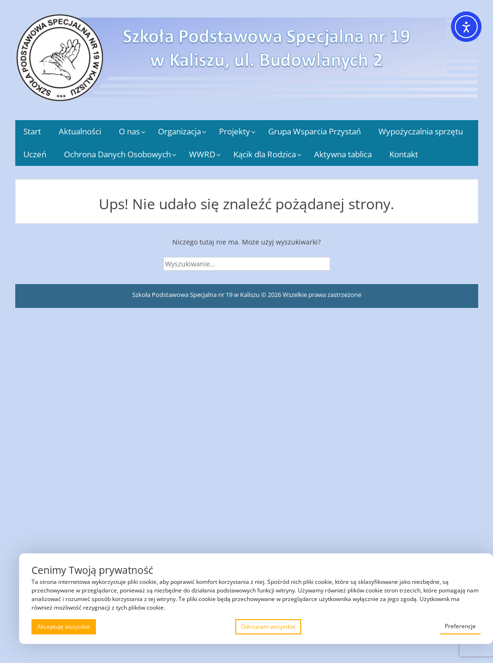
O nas (129, 131)
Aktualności (80, 131)
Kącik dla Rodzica (264, 154)
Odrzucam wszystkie (268, 626)
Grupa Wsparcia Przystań (314, 131)
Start (32, 131)
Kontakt (403, 154)
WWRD (202, 154)
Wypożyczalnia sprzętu (420, 131)
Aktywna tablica (343, 154)
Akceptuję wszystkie (63, 626)
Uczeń (34, 154)
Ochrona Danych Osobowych (117, 154)
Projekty (234, 131)
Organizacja (179, 131)
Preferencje (460, 626)
